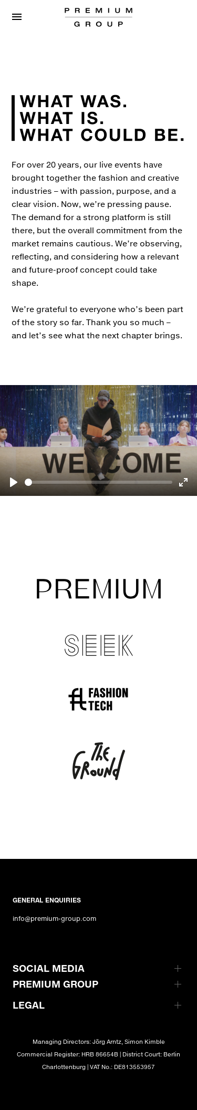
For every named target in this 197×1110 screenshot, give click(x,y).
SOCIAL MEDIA (49, 968)
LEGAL (29, 1005)
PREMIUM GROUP (55, 984)
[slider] (98, 482)
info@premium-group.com (54, 918)
